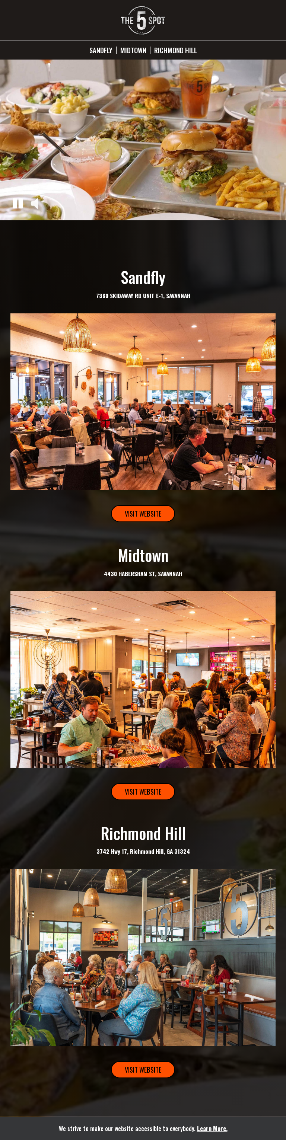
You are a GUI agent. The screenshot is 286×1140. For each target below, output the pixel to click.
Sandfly (100, 50)
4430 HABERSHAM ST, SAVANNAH (143, 573)
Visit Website (136, 515)
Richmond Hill (175, 50)
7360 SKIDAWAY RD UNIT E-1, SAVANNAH (143, 295)
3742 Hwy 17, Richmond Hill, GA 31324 (143, 851)
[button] (17, 204)
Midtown (133, 50)
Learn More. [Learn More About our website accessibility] (212, 1128)
